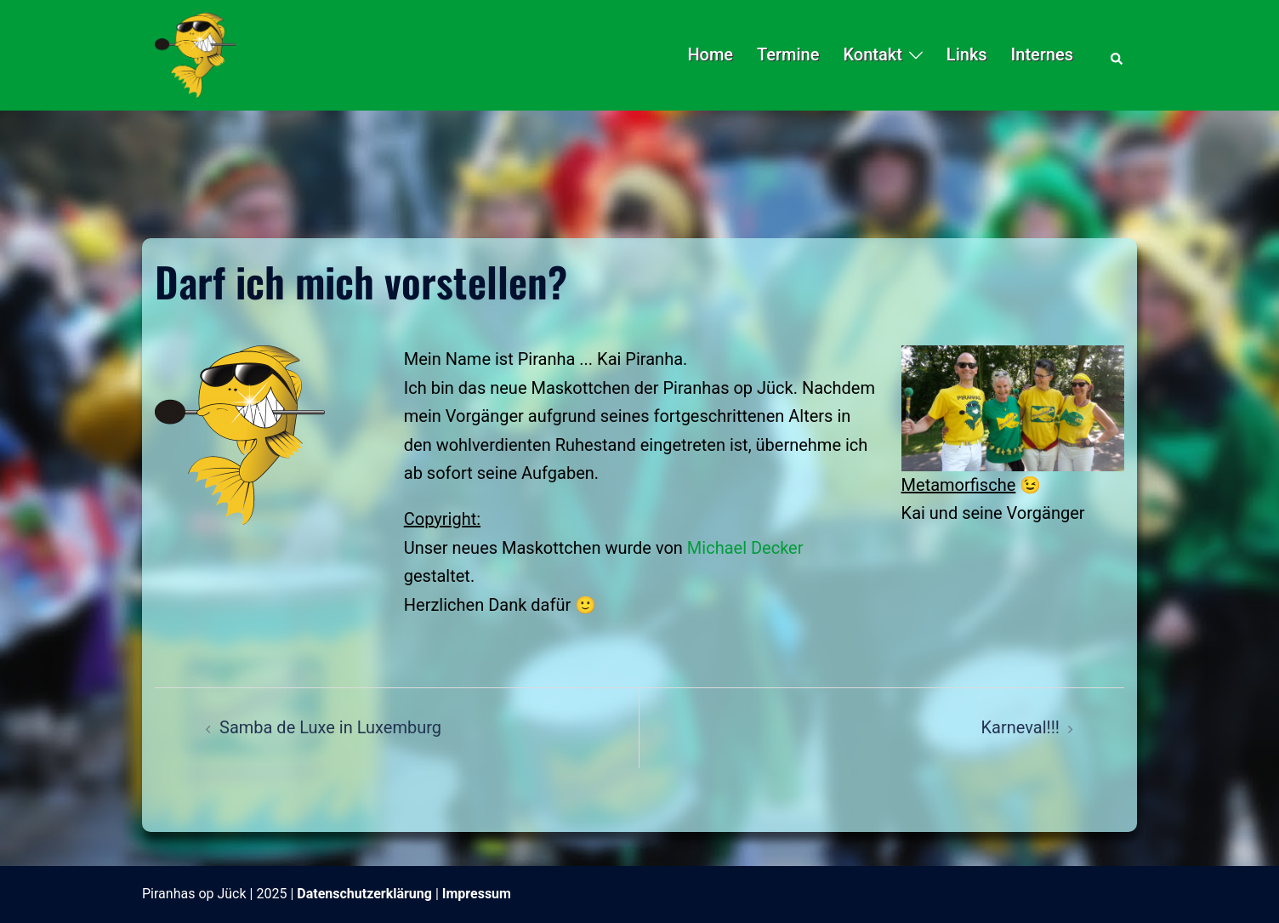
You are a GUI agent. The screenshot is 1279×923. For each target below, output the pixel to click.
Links (966, 54)
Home (710, 54)
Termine (788, 54)
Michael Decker (745, 548)
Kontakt (872, 54)
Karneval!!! (1020, 727)
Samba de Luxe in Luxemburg (330, 727)
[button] (1117, 55)
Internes (1042, 54)
